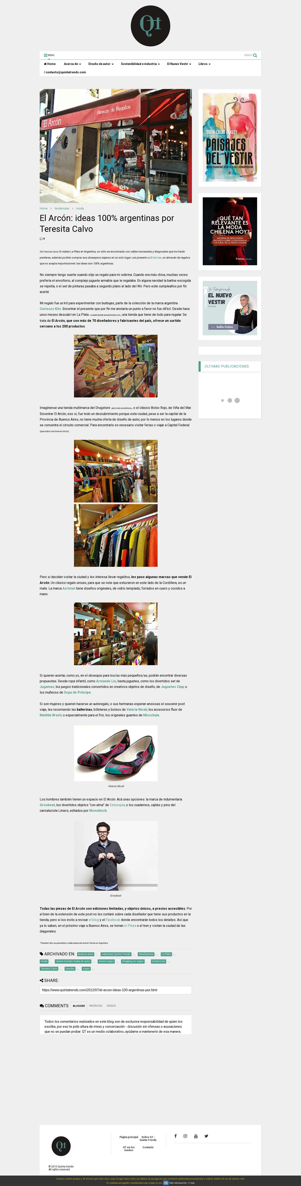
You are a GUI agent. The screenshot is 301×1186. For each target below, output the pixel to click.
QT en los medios (129, 1149)
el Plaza (130, 926)
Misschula (151, 715)
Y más (191, 1182)
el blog (94, 920)
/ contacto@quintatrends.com (65, 72)
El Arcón (155, 257)
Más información (177, 1182)
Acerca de (72, 64)
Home (50, 64)
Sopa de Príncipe (77, 692)
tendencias (62, 208)
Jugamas (47, 687)
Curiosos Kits (50, 309)
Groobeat (47, 805)
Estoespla (117, 805)
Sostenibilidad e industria (140, 64)
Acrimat (68, 588)
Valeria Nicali (136, 710)
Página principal (129, 1137)
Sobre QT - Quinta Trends (148, 1139)
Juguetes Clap (172, 687)
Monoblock (98, 811)
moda (80, 208)
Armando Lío (106, 681)
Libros (205, 64)
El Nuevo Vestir (179, 64)
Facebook (113, 920)
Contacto (148, 1147)
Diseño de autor (101, 64)
